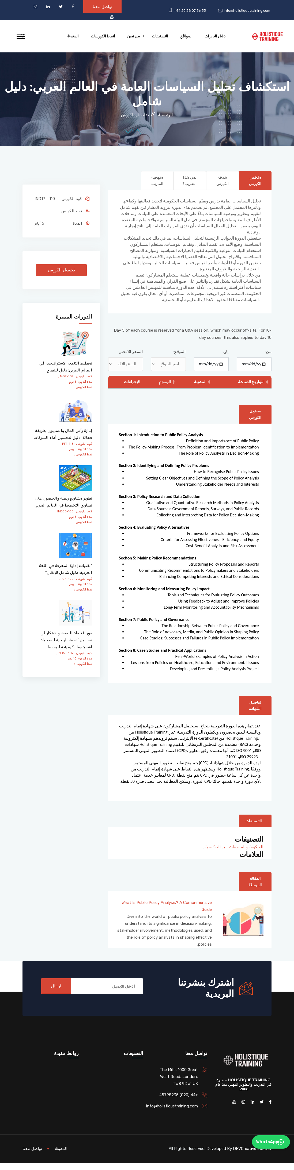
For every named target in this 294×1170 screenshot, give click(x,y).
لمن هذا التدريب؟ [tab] (188, 184)
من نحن (133, 36)
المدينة (200, 388)
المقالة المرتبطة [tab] (254, 888)
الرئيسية (165, 114)
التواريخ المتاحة (251, 388)
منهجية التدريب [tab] (156, 180)
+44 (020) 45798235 (178, 1101)
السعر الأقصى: (130, 358)
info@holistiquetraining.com (247, 11)
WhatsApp (270, 1142)
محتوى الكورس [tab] (254, 421)
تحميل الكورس (61, 270)
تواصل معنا (102, 6)
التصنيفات (160, 36)
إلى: (226, 358)
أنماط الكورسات (103, 36)
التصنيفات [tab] (252, 828)
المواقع (186, 36)
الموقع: (179, 358)
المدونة (73, 36)
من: (268, 358)
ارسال (57, 993)
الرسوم (165, 388)
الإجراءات (132, 388)
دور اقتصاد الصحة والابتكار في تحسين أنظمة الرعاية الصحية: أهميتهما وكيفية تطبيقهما (66, 640)
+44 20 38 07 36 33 (190, 11)
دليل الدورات (215, 36)
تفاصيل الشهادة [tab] (254, 712)
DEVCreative (244, 1155)
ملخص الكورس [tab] (254, 180)
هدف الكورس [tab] (222, 180)
